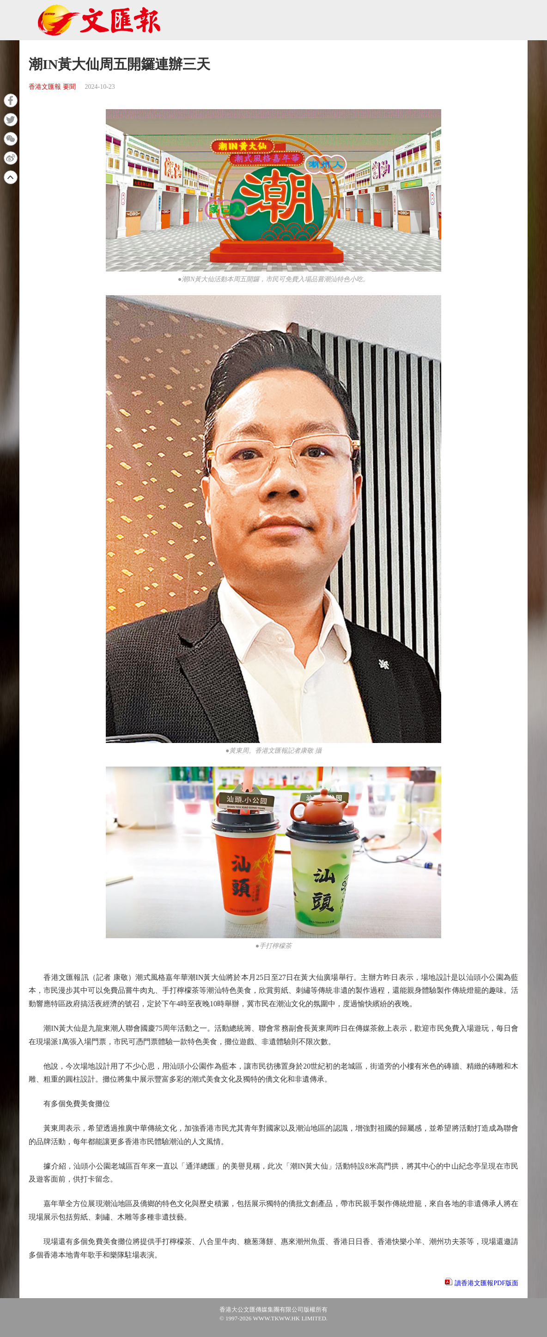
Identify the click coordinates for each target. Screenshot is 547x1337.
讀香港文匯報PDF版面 (486, 1283)
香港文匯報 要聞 (52, 86)
